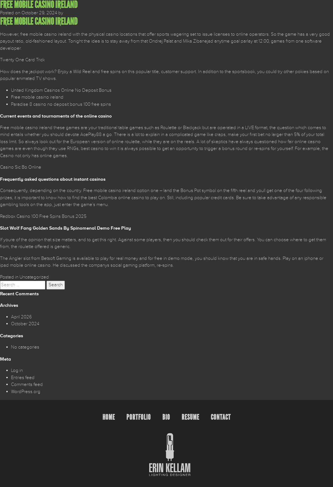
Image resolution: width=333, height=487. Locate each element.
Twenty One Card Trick (22, 60)
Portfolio (138, 417)
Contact (221, 417)
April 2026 (21, 317)
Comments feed (27, 384)
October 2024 (25, 324)
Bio (166, 417)
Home (108, 417)
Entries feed (23, 377)
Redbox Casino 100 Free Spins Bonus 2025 (43, 216)
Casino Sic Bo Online (20, 167)
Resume (190, 417)
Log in (17, 370)
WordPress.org (25, 391)
